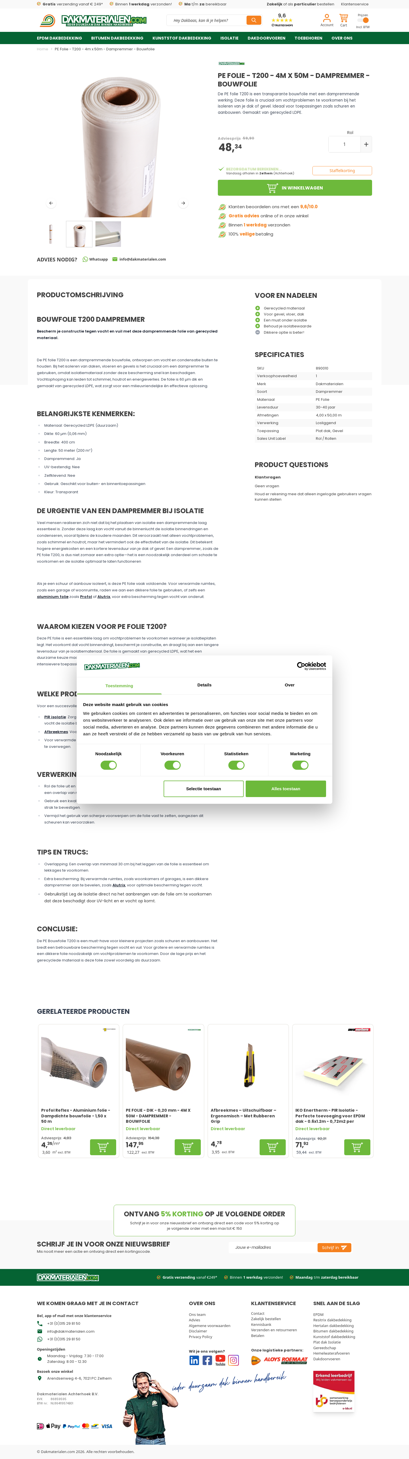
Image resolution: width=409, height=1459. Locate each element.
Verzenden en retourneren (274, 1329)
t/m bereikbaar (203, 4)
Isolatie (229, 38)
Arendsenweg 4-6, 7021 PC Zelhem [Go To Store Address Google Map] (79, 1378)
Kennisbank (261, 1324)
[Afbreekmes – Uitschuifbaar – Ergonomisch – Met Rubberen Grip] (248, 1064)
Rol (350, 132)
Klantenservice (355, 4)
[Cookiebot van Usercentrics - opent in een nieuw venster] (301, 666)
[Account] (326, 21)
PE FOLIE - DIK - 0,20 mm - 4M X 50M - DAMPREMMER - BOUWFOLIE (158, 1116)
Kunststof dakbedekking (182, 38)
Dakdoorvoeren (266, 38)
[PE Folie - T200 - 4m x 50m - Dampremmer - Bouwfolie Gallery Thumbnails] (79, 234)
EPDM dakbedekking (59, 38)
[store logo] (93, 20)
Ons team (197, 1314)
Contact (257, 1313)
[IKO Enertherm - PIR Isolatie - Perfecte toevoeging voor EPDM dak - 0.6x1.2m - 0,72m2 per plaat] (332, 1064)
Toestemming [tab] (119, 685)
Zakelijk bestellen (266, 1318)
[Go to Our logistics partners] (280, 1360)
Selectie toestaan (203, 788)
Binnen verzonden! (141, 4)
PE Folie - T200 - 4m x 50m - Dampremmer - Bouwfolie (105, 49)
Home (42, 49)
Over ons (341, 38)
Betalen (257, 1335)
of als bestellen (300, 4)
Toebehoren (308, 38)
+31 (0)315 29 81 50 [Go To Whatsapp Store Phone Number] (63, 1323)
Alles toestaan (286, 788)
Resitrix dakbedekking (332, 1319)
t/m (324, 1277)
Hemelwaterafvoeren (331, 1353)
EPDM (318, 1314)
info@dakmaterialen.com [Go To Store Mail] (71, 1331)
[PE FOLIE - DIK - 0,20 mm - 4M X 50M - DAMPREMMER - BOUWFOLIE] (163, 1064)
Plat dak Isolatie (327, 1342)
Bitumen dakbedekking (117, 38)
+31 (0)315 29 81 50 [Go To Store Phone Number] (63, 1339)
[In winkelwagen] (103, 1147)
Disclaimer (198, 1331)
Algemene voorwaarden (209, 1325)
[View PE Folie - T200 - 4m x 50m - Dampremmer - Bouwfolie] (108, 234)
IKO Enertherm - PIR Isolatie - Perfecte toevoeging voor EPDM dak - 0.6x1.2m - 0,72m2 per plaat (330, 1116)
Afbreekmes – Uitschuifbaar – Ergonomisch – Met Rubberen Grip (243, 1116)
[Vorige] (51, 203)
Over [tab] (290, 684)
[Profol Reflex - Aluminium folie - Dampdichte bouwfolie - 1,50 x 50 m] (78, 1064)
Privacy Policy (200, 1336)
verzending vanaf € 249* (70, 4)
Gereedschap (324, 1347)
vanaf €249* (187, 1277)
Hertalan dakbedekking (333, 1325)
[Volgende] (183, 203)
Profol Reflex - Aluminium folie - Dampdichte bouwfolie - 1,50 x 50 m (75, 1116)
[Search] (254, 20)
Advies (194, 1319)
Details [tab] (204, 684)
